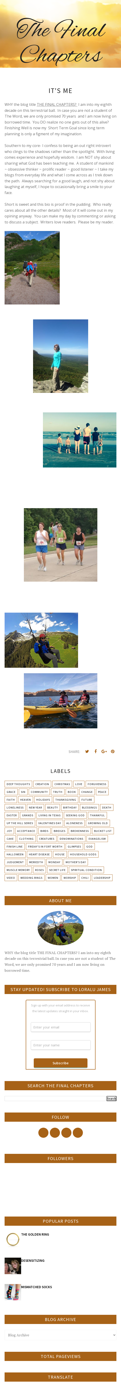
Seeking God (75, 815)
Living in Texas (50, 815)
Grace (11, 792)
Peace (102, 792)
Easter (12, 815)
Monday (54, 862)
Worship (70, 877)
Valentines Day (49, 823)
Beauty (52, 807)
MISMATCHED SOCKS (36, 1287)
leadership (102, 877)
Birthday (70, 807)
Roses (39, 870)
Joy (9, 831)
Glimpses (74, 846)
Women (53, 877)
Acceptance (26, 831)
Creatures (46, 838)
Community (39, 792)
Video (11, 877)
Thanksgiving (65, 799)
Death (106, 807)
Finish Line (15, 846)
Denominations (71, 838)
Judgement (15, 862)
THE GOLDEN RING (35, 1234)
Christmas (62, 784)
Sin (23, 792)
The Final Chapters (60, 43)
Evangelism (97, 838)
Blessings (89, 807)
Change (87, 792)
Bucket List (103, 831)
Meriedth (36, 862)
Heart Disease (39, 854)
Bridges (59, 831)
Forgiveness (97, 784)
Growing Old (98, 823)
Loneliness (15, 807)
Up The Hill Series (20, 823)
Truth (57, 792)
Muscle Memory (18, 870)
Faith (11, 799)
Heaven (25, 799)
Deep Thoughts (18, 784)
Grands (27, 815)
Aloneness (74, 823)
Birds (44, 831)
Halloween (15, 854)
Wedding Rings (31, 877)
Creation (42, 784)
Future (87, 799)
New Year (35, 807)
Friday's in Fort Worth (45, 846)
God (89, 846)
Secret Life (57, 870)
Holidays (43, 799)
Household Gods (83, 854)
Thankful (97, 815)
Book (72, 792)
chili (85, 877)
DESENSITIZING (33, 1260)
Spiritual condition (86, 870)
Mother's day (76, 862)
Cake (10, 838)
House (60, 854)
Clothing (26, 838)
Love (78, 784)
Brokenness (80, 831)
